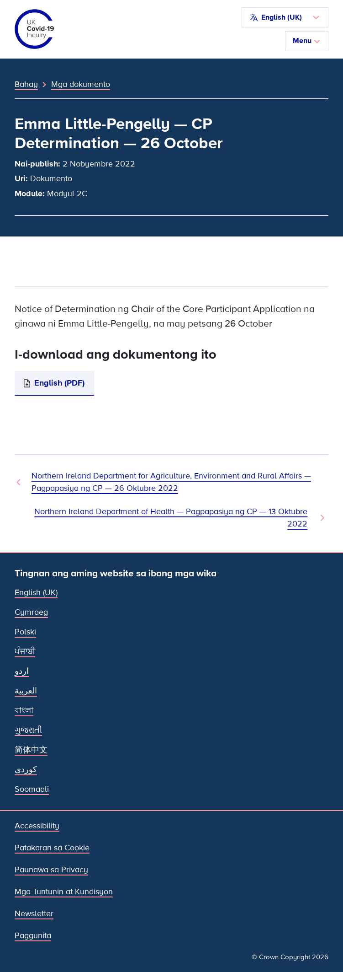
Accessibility (37, 826)
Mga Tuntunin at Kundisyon (64, 891)
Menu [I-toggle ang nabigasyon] (307, 40)
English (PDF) (59, 383)
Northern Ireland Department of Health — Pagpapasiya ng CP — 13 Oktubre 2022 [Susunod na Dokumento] (170, 517)
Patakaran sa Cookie (52, 848)
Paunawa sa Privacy (51, 870)
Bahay (26, 84)
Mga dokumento (80, 84)
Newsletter (34, 913)
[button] (285, 17)
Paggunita (33, 935)
